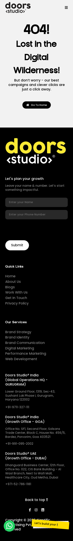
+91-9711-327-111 (17, 407)
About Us (13, 281)
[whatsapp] (9, 526)
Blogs (10, 287)
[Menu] (66, 7)
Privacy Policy (17, 303)
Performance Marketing (25, 353)
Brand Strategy (18, 332)
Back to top (36, 500)
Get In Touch (16, 297)
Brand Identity (17, 337)
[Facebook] (30, 510)
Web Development (21, 359)
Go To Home (36, 105)
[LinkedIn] (42, 510)
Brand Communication (25, 342)
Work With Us (16, 292)
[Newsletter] (17, 245)
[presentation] (34, 229)
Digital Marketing (19, 348)
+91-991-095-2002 (19, 444)
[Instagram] (36, 510)
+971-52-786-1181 (18, 484)
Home (10, 276)
